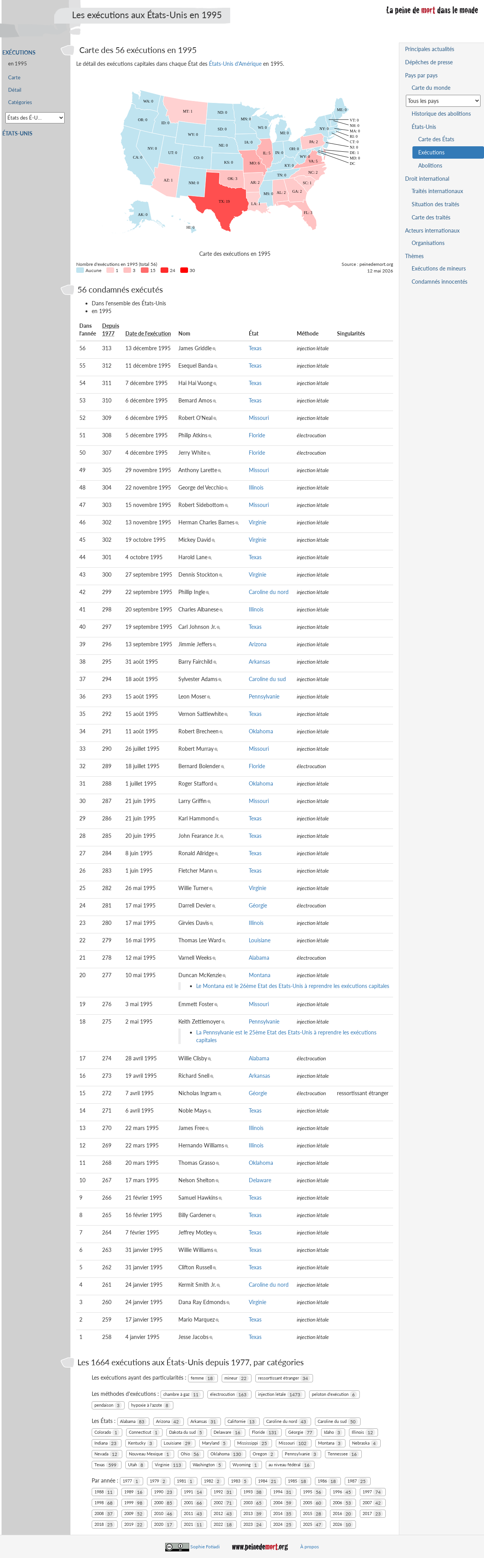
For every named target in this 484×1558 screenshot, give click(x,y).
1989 (134, 1492)
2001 (194, 1503)
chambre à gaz (182, 1394)
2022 (224, 1524)
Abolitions (430, 165)
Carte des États (436, 139)
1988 (104, 1492)
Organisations (428, 243)
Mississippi (253, 1443)
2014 (283, 1513)
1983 (240, 1481)
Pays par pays (421, 75)
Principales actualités (429, 49)
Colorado (107, 1432)
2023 (253, 1524)
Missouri (259, 417)
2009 (134, 1513)
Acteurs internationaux (432, 230)
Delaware (260, 1180)
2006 (343, 1503)
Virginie (257, 522)
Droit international (427, 178)
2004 (283, 1503)
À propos (309, 1546)
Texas (255, 348)
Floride (257, 435)
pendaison (108, 1405)
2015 (313, 1513)
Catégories (20, 102)
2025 (313, 1524)
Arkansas (259, 661)
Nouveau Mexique (150, 1454)
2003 (253, 1503)
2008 (104, 1513)
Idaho (333, 1432)
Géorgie (258, 905)
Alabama (259, 957)
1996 (343, 1492)
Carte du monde (431, 87)
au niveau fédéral (290, 1465)
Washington (208, 1465)
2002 (224, 1503)
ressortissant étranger (284, 1378)
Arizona (258, 644)
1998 (104, 1503)
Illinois (256, 487)
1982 (213, 1481)
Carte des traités (431, 217)
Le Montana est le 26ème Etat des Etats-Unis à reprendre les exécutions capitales (292, 986)
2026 (343, 1524)
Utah (136, 1465)
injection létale (280, 1394)
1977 (131, 1481)
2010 (164, 1513)
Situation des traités (435, 204)
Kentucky (141, 1443)
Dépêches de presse (429, 62)
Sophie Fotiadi (205, 1546)
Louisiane (259, 940)
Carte (14, 77)
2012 (224, 1513)
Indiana (106, 1443)
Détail (14, 90)
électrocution (229, 1394)
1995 (313, 1492)
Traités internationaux (437, 191)
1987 (357, 1481)
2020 (164, 1524)
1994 (283, 1492)
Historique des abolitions (441, 113)
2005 (313, 1503)
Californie (242, 1421)
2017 (373, 1513)
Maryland (215, 1443)
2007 (373, 1503)
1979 (159, 1481)
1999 (134, 1503)
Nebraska (365, 1443)
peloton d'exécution (334, 1394)
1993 (253, 1492)
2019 (134, 1524)
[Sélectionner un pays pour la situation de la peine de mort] (443, 101)
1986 (328, 1481)
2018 (104, 1524)
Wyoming (246, 1465)
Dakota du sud (186, 1432)
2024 (283, 1524)
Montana (259, 975)
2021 (194, 1524)
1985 (298, 1481)
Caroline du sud (267, 679)
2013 (253, 1513)
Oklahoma (261, 731)
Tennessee (343, 1454)
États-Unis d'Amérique (235, 63)
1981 (186, 1481)
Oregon (264, 1454)
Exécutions (19, 52)
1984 (268, 1481)
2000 (164, 1503)
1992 (224, 1492)
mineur (236, 1378)
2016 (343, 1513)
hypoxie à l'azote (151, 1405)
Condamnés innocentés (439, 281)
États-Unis (17, 133)
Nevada (107, 1454)
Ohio (191, 1454)
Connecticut (144, 1432)
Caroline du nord (269, 592)
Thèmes (414, 256)
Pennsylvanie (264, 696)
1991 (194, 1492)
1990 (164, 1492)
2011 (194, 1513)
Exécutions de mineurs (439, 268)
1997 (373, 1492)
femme (203, 1378)
